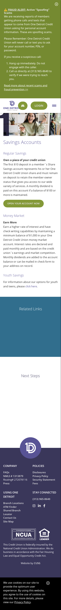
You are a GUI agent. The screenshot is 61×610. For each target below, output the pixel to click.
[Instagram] (34, 506)
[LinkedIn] (40, 506)
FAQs (6, 472)
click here (31, 286)
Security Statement (44, 479)
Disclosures (39, 472)
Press (6, 483)
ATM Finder (10, 506)
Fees (35, 483)
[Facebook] (44, 506)
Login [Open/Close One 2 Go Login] (39, 106)
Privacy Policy (22, 602)
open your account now (23, 203)
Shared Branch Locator (12, 512)
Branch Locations (13, 503)
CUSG (37, 563)
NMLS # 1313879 (13, 476)
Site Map (8, 521)
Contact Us (9, 517)
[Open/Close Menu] (54, 105)
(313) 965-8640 (41, 499)
